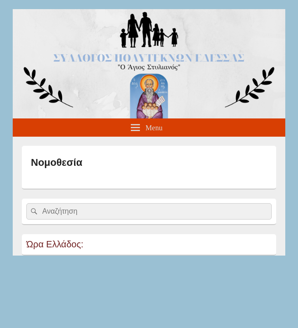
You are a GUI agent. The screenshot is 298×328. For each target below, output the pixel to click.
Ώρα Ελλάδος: (55, 244)
